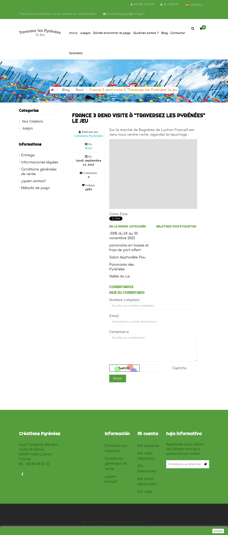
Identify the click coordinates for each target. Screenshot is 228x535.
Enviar (117, 378)
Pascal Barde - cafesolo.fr (124, 522)
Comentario (119, 332)
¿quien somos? (33, 181)
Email (114, 316)
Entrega (28, 155)
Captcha (179, 368)
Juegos (27, 128)
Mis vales (145, 492)
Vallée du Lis (119, 276)
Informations (30, 144)
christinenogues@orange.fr (124, 14)
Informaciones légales (39, 162)
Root (80, 90)
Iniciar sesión (142, 4)
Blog (66, 90)
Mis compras (148, 446)
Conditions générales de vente (116, 464)
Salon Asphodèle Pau (127, 257)
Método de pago (35, 188)
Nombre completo (124, 300)
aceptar (218, 531)
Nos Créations (32, 121)
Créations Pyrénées (88, 135)
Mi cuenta (169, 4)
